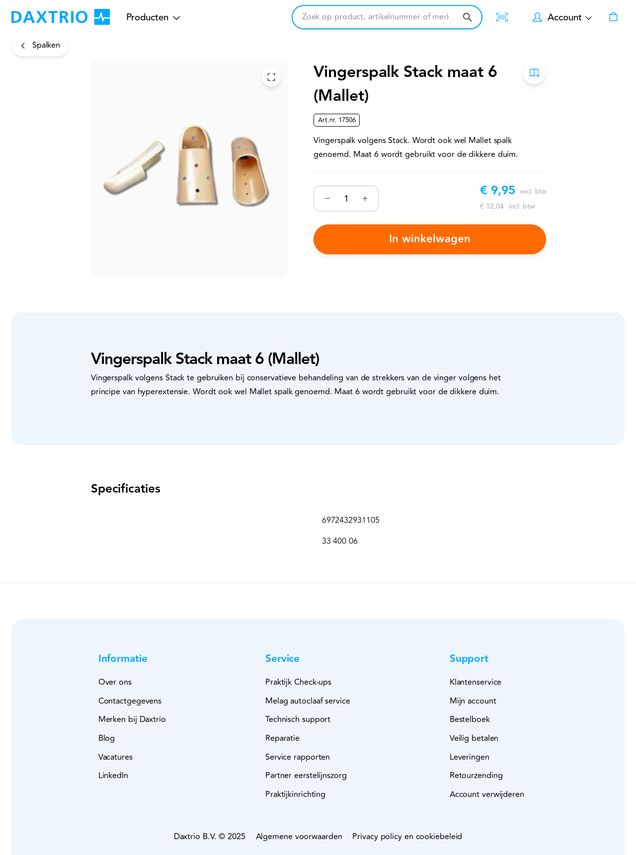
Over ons (115, 682)
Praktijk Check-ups (298, 682)
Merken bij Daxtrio (132, 719)
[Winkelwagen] (613, 17)
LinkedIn (113, 775)
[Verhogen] (365, 198)
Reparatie (282, 738)
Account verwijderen (487, 794)
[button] (139, 659)
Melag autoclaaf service (307, 701)
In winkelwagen (430, 239)
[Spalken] (40, 45)
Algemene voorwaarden (299, 836)
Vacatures (115, 757)
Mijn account (473, 701)
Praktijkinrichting (295, 794)
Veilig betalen (474, 738)
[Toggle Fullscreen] (271, 76)
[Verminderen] (327, 198)
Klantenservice (476, 682)
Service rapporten (297, 757)
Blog (106, 738)
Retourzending (476, 775)
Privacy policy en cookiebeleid (407, 836)
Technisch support (297, 719)
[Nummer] (346, 198)
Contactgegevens (130, 701)
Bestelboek (470, 719)
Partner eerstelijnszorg (306, 775)
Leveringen (469, 757)
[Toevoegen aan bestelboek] (534, 72)
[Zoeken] (467, 17)
